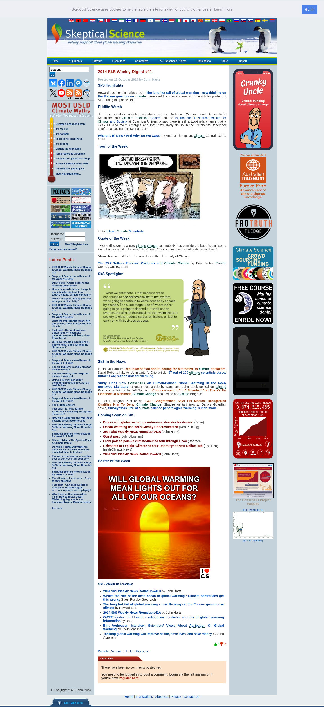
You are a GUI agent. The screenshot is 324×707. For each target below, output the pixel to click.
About (224, 61)
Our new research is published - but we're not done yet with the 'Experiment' (71, 345)
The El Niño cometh (63, 405)
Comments (141, 61)
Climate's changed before (71, 124)
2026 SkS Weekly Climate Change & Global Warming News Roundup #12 (72, 427)
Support (242, 61)
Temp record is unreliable (71, 153)
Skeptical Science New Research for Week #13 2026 (71, 399)
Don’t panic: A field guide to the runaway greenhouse (70, 284)
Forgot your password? (63, 249)
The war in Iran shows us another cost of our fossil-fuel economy (71, 457)
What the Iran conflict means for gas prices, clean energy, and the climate (71, 323)
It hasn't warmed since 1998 (72, 163)
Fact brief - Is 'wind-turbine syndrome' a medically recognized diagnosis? (72, 411)
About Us (161, 696)
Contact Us (191, 696)
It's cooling (62, 143)
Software (97, 61)
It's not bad (62, 133)
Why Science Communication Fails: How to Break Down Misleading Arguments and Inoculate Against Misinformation (71, 498)
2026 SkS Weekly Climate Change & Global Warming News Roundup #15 (72, 308)
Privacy (176, 696)
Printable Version (110, 651)
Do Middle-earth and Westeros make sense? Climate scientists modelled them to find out (70, 449)
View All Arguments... (68, 173)
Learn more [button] (223, 9)
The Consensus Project (172, 61)
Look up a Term (73, 702)
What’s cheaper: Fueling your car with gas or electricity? (71, 300)
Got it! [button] (309, 9)
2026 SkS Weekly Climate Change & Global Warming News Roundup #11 (72, 465)
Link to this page (137, 651)
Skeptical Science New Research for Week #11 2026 (71, 473)
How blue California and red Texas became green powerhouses (72, 419)
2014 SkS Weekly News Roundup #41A (132, 612)
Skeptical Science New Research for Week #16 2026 (71, 277)
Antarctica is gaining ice (70, 168)
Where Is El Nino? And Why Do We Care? (129, 135)
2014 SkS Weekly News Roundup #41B (132, 591)
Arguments (75, 61)
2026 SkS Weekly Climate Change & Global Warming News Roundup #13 (72, 392)
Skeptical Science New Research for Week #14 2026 (71, 361)
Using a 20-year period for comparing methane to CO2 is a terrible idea (70, 383)
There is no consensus (69, 138)
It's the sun (62, 129)
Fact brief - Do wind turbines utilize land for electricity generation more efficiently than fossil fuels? (71, 334)
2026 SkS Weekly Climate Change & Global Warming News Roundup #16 (72, 270)
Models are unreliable (68, 148)
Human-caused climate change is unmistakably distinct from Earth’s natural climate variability (71, 292)
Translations (203, 61)
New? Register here (76, 244)
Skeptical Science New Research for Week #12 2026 (71, 435)
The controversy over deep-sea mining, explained (70, 374)
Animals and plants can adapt (73, 158)
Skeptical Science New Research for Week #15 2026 (71, 315)
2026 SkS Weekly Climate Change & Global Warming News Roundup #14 (72, 354)
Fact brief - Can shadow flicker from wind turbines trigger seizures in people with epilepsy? (71, 487)
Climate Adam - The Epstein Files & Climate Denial (71, 441)
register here (129, 678)
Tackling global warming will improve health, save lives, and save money (157, 634)
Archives (57, 508)
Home (55, 61)
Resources (118, 61)
